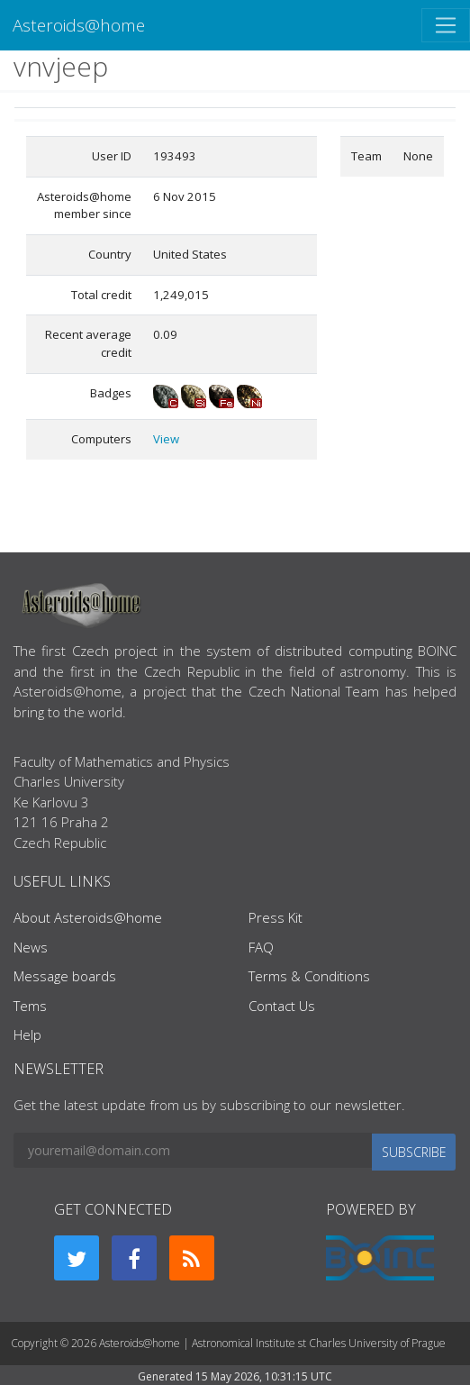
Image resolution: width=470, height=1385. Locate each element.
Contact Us (282, 1006)
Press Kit (276, 917)
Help (27, 1034)
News (31, 947)
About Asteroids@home (88, 917)
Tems (30, 1006)
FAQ (261, 947)
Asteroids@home (79, 25)
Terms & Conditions (309, 976)
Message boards (65, 976)
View (166, 439)
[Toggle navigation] (445, 25)
